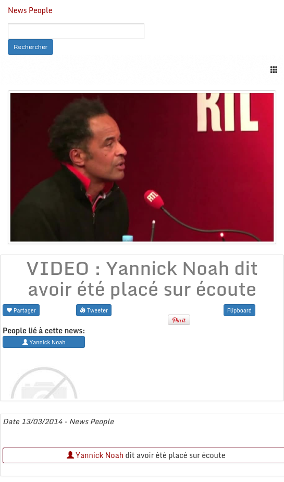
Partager (21, 310)
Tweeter (94, 310)
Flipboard (239, 310)
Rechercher (30, 47)
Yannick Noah (95, 455)
